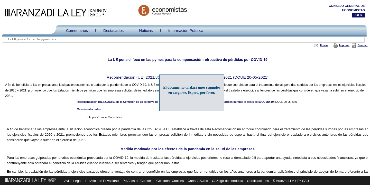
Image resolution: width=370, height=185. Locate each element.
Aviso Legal (72, 181)
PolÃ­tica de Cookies (137, 181)
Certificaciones (258, 181)
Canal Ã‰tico (198, 181)
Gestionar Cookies (170, 181)
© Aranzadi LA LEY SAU (291, 181)
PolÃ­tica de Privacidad (102, 181)
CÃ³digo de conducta (227, 181)
